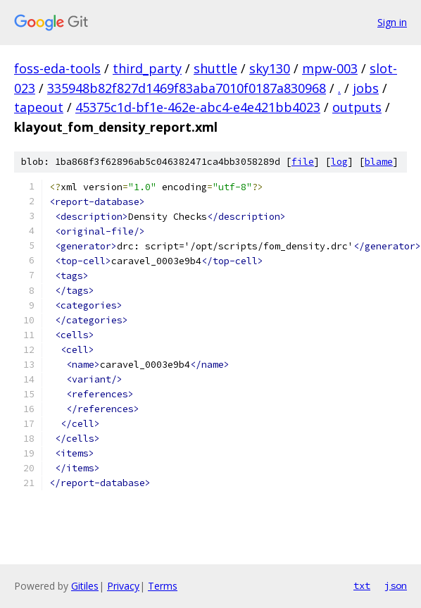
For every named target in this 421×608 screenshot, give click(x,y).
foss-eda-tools (57, 68)
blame (379, 162)
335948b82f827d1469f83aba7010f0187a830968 (186, 88)
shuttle (215, 68)
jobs (366, 88)
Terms (162, 586)
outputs (357, 107)
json (395, 585)
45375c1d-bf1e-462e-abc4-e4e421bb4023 (197, 107)
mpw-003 (330, 68)
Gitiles (85, 586)
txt (361, 585)
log (339, 162)
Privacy (123, 586)
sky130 (269, 68)
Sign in (392, 22)
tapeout (38, 107)
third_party (147, 68)
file (302, 162)
